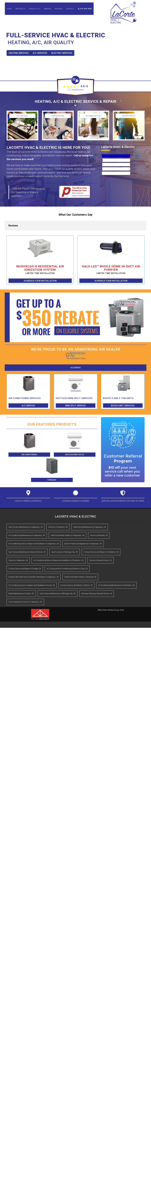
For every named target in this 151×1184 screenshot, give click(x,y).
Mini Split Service (75, 385)
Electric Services (61, 53)
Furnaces (51, 460)
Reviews (58, 10)
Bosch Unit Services (122, 385)
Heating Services (19, 53)
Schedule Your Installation (40, 260)
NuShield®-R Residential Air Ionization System (40, 249)
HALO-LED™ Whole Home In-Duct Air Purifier (111, 249)
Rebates (47, 10)
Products (34, 10)
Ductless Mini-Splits (74, 434)
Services (20, 10)
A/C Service (75, 347)
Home (9, 10)
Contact (70, 10)
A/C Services (40, 53)
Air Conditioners (29, 434)
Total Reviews (75, 90)
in (26, 507)
